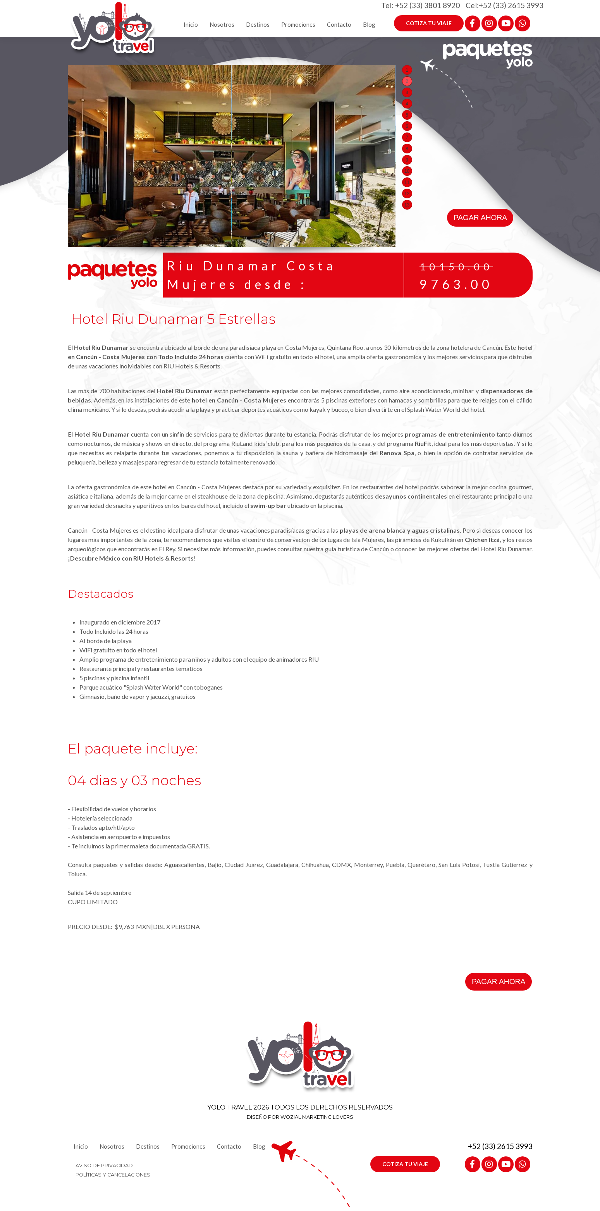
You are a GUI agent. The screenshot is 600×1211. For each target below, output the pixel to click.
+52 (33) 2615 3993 (500, 1146)
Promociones (298, 24)
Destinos (258, 24)
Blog (369, 24)
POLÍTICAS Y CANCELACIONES (113, 1175)
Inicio (191, 24)
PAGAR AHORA (480, 217)
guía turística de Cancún (357, 548)
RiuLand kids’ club (255, 443)
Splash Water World (433, 409)
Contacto (339, 24)
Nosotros (222, 24)
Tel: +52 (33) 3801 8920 (420, 5)
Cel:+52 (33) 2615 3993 (504, 5)
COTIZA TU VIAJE (429, 23)
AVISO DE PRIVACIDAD (104, 1165)
